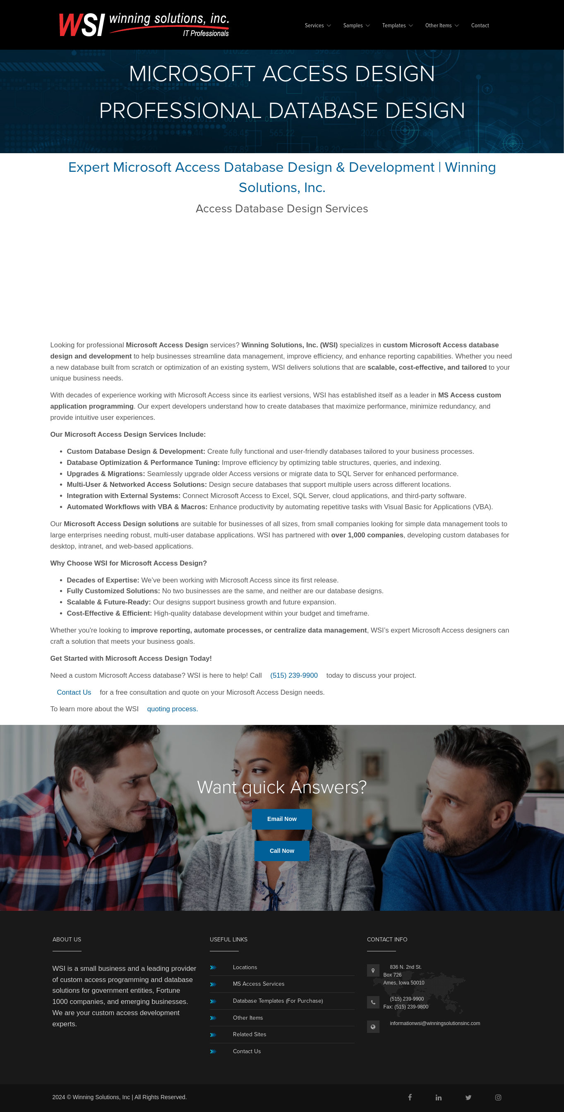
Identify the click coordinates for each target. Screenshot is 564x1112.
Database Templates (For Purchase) (278, 1000)
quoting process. (172, 709)
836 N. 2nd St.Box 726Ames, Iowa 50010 (404, 975)
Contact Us (74, 692)
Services (314, 26)
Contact (480, 26)
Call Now (282, 850)
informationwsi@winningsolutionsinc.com (435, 1023)
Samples (353, 26)
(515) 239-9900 (294, 675)
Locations (245, 967)
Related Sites (249, 1034)
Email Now (282, 819)
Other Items (438, 26)
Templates (394, 26)
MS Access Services (259, 983)
